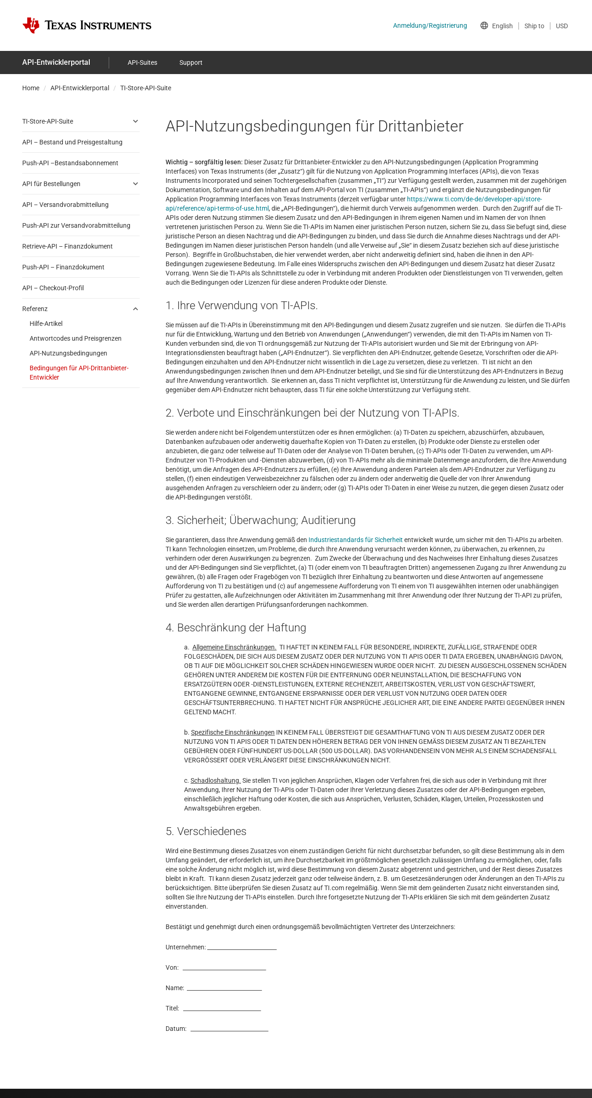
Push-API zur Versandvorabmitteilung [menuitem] (76, 225)
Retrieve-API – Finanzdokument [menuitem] (67, 246)
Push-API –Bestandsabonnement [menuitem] (70, 163)
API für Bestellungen (51, 183)
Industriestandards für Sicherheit (355, 539)
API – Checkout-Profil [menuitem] (53, 288)
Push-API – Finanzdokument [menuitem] (63, 267)
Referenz (35, 308)
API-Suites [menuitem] (142, 62)
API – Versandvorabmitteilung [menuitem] (65, 204)
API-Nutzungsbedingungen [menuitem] (68, 353)
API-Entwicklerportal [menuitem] (56, 62)
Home (30, 88)
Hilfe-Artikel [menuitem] (46, 323)
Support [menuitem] (191, 62)
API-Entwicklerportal (79, 88)
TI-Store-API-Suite (145, 88)
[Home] (87, 25)
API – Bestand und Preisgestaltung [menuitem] (72, 142)
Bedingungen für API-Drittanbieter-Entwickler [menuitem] (79, 372)
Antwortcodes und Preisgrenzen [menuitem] (76, 338)
